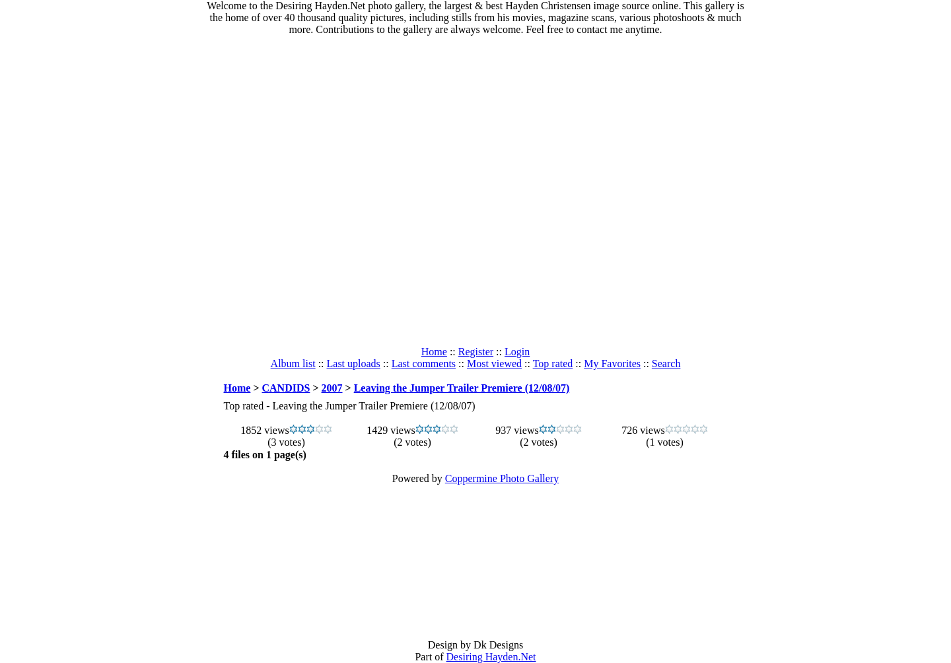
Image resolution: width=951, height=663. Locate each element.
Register (475, 351)
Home (434, 351)
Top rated (553, 363)
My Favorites (612, 363)
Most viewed (494, 363)
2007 (332, 388)
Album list (293, 363)
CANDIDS (286, 388)
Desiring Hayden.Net (491, 656)
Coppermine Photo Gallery (502, 478)
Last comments (424, 363)
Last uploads (353, 363)
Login (517, 351)
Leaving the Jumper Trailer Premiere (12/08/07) (462, 388)
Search (666, 363)
